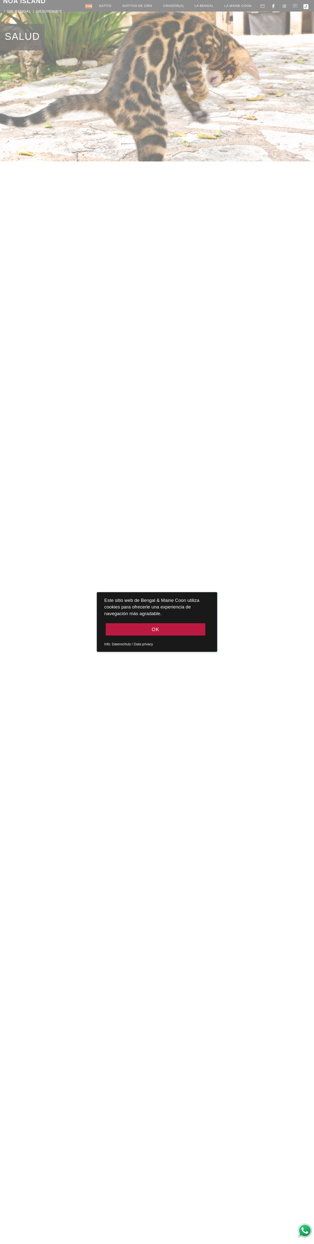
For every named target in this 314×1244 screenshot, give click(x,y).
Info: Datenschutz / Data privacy (128, 644)
